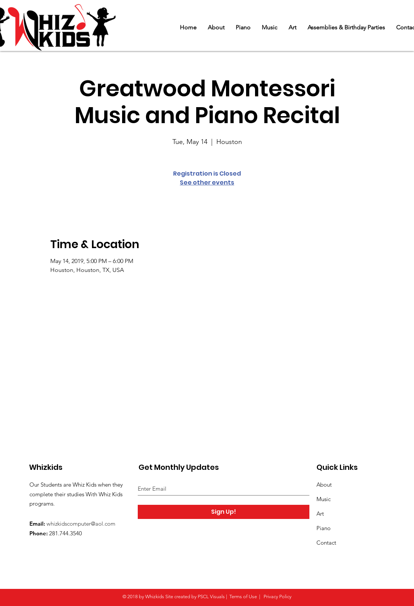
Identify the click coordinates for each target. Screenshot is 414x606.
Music (323, 499)
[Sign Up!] (223, 512)
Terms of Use (243, 596)
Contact (326, 542)
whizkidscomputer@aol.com (81, 523)
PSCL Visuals (211, 596)
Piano (323, 528)
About (324, 484)
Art (320, 513)
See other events (207, 182)
